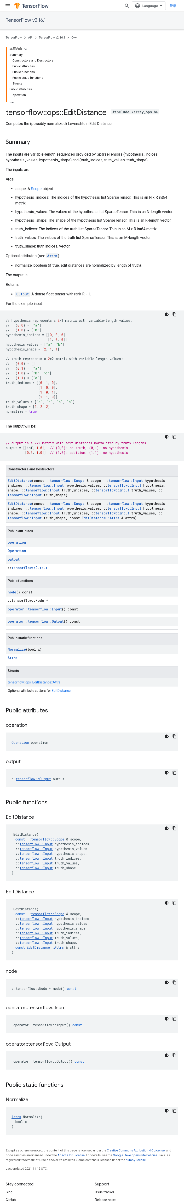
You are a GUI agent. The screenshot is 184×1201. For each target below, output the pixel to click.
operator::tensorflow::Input (35, 609)
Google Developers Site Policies (135, 1155)
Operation (17, 550)
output (14, 559)
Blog (9, 1192)
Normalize (17, 649)
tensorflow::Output (29, 567)
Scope (36, 188)
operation (17, 542)
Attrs (52, 256)
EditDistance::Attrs (100, 518)
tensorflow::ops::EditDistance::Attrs (34, 682)
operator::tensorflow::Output (36, 621)
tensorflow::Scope (67, 480)
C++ (74, 37)
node (12, 592)
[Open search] (127, 6)
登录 (173, 6)
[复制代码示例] (174, 314)
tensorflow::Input (126, 480)
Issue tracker (104, 1192)
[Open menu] (7, 5)
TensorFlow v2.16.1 (26, 20)
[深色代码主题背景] (167, 314)
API (30, 37)
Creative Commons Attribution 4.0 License (136, 1150)
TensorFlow (14, 37)
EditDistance (20, 480)
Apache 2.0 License (71, 1155)
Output (22, 294)
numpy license (136, 1160)
